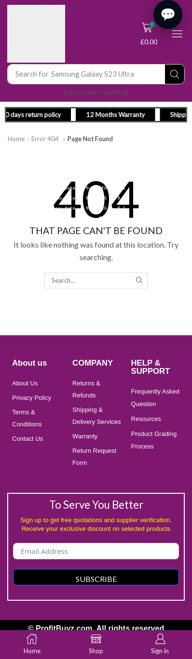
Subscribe (96, 578)
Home (16, 139)
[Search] (174, 74)
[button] (149, 33)
